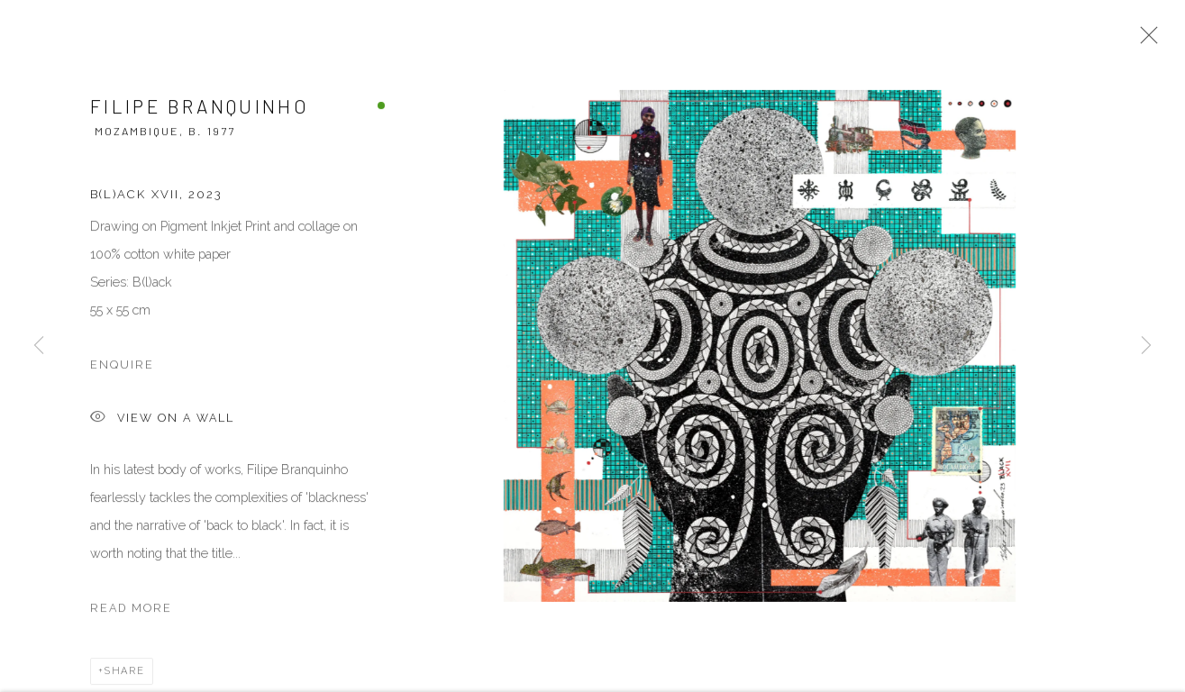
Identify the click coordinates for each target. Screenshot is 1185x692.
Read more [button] (131, 610)
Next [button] (1146, 346)
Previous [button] (38, 346)
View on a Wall (162, 421)
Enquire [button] (122, 367)
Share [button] (125, 673)
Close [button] (1144, 40)
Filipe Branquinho (199, 108)
